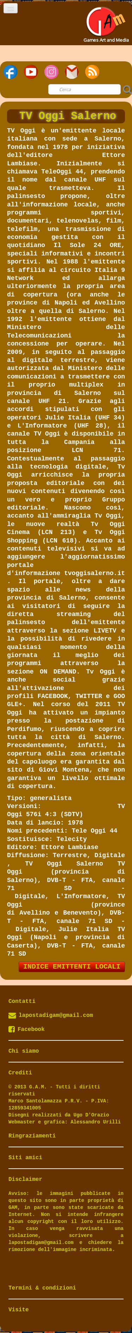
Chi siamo (23, 1051)
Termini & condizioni (42, 1288)
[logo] (105, 22)
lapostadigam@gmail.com (56, 1015)
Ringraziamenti (32, 1136)
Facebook (26, 1029)
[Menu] (11, 8)
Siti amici (25, 1158)
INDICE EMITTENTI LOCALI (71, 967)
